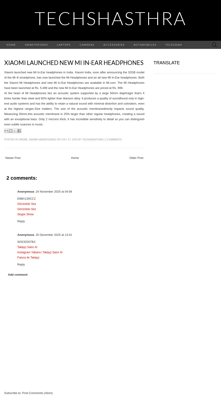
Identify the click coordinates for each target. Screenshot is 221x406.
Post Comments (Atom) (37, 393)
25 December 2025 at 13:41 (54, 234)
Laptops (64, 44)
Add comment (18, 274)
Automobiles (145, 44)
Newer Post (13, 158)
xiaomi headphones (42, 139)
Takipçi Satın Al (27, 247)
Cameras (87, 44)
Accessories (114, 44)
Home (11, 44)
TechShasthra (111, 18)
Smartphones (36, 44)
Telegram (173, 44)
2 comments (113, 139)
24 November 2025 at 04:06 (54, 191)
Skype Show (25, 214)
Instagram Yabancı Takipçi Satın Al (39, 252)
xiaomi (23, 139)
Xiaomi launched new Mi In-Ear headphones (73, 62)
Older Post (136, 158)
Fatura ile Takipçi (28, 257)
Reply (21, 221)
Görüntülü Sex (26, 203)
